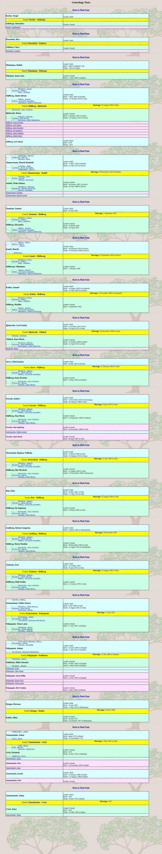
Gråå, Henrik (18, 782)
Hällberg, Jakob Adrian (22, 389)
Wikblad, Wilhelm (25, 119)
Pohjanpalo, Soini (12, 702)
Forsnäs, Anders (19, 628)
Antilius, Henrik (25, 358)
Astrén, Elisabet (25, 197)
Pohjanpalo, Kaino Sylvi (15, 714)
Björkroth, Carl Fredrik (22, 112)
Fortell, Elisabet (26, 677)
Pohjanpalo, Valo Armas (14, 705)
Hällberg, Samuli (19, 91)
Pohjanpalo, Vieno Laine (15, 717)
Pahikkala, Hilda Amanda (22, 660)
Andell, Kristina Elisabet (23, 102)
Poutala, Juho (24, 182)
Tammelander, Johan (20, 766)
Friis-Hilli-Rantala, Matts (30, 673)
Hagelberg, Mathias (26, 193)
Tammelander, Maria (26, 175)
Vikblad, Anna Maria (21, 121)
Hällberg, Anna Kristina (14, 126)
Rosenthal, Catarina (13, 51)
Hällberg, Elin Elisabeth (14, 131)
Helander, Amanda (25, 662)
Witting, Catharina (26, 784)
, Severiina (17, 263)
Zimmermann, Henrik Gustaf (16, 203)
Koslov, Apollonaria (13, 27)
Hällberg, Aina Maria (13, 129)
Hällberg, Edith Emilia (14, 139)
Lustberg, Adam (24, 171)
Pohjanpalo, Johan (26, 647)
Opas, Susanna (24, 93)
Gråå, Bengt (23, 780)
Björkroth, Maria (12, 365)
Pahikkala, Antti (25, 658)
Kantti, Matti (24, 252)
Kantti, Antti (18, 254)
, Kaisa (21, 256)
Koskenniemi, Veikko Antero (16, 452)
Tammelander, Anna (13, 804)
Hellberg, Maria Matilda (15, 137)
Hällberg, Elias (25, 89)
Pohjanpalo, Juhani (20, 649)
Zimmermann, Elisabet (14, 200)
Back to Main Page (80, 10)
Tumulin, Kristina (26, 186)
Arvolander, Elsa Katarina (29, 362)
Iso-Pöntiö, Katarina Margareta (31, 651)
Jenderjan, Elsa (19, 792)
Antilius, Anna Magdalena (29, 123)
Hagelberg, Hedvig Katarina (30, 104)
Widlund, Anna (24, 163)
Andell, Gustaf (24, 100)
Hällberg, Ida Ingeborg (14, 134)
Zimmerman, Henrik (26, 159)
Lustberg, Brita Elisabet (23, 173)
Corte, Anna (17, 773)
